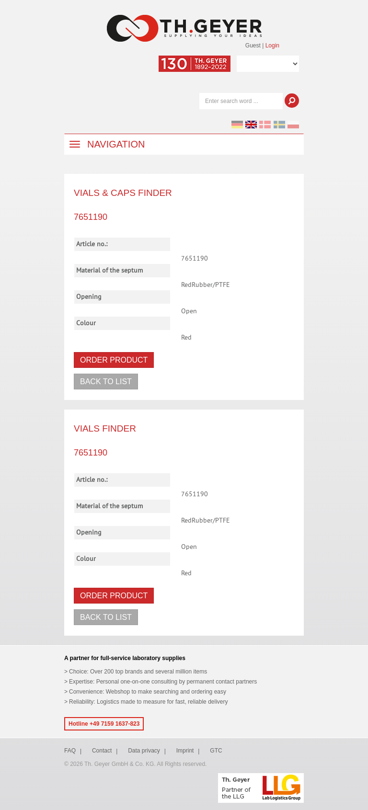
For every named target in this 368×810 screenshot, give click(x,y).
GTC (216, 750)
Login (272, 45)
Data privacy (144, 750)
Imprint (185, 750)
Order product (114, 360)
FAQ (70, 750)
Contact (102, 750)
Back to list (106, 381)
